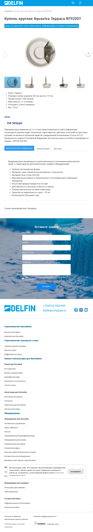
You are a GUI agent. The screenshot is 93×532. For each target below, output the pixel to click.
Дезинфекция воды (12, 377)
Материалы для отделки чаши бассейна (20, 460)
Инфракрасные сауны (13, 354)
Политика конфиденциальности (44, 516)
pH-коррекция (10, 369)
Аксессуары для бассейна (15, 392)
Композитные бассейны (13, 336)
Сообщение (26, 262)
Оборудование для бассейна (16, 419)
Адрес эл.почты (28, 252)
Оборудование (12, 413)
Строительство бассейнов (17, 326)
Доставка (58, 149)
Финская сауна (10, 350)
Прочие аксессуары (12, 409)
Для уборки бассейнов (13, 397)
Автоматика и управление (14, 423)
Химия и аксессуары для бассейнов (23, 358)
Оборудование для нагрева (15, 440)
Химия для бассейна (13, 364)
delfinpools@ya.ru (54, 310)
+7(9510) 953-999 (54, 305)
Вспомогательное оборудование (17, 456)
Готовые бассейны (12, 499)
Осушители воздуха (12, 448)
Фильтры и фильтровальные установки (20, 452)
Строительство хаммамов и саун (21, 340)
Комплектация (43, 149)
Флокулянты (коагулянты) (15, 381)
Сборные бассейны (12, 507)
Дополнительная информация (19, 148)
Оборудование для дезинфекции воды (19, 436)
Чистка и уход (10, 385)
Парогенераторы (11, 492)
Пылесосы (8, 401)
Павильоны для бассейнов (15, 405)
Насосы (7, 432)
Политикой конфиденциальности (47, 280)
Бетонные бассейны (12, 332)
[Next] (88, 53)
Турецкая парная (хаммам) (15, 346)
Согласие (32, 277)
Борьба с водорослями (13, 373)
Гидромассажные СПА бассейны (17, 503)
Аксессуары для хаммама (14, 488)
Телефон (25, 242)
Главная (8, 11)
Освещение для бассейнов (14, 444)
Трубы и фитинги (11, 428)
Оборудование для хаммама (16, 483)
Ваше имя (26, 232)
